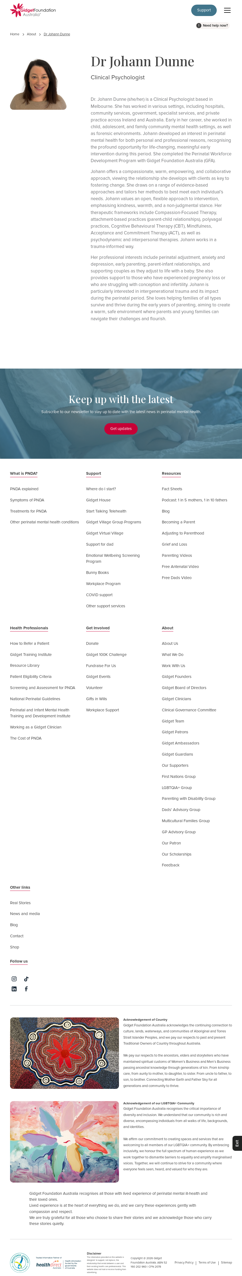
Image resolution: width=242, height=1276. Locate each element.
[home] (33, 10)
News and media (25, 914)
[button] (226, 10)
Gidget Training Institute (31, 655)
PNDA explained (24, 489)
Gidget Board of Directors (184, 688)
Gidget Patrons (175, 732)
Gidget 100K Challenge (106, 655)
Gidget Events (98, 677)
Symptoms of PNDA (27, 500)
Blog (166, 511)
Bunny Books (97, 573)
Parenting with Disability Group (188, 799)
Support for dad (100, 544)
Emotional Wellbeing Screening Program (113, 559)
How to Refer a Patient (29, 644)
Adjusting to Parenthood (183, 533)
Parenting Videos (177, 556)
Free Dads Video (176, 578)
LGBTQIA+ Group (177, 788)
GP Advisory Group (179, 832)
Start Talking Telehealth (106, 511)
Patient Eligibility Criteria (31, 677)
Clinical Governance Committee (189, 710)
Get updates (121, 429)
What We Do (172, 655)
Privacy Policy (184, 1262)
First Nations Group (179, 777)
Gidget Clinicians (176, 699)
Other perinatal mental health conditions (44, 522)
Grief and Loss (174, 544)
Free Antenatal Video (180, 567)
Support (204, 10)
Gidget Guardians (177, 754)
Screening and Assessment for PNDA (42, 688)
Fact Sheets (172, 489)
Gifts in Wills (96, 699)
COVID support (99, 595)
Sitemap (226, 1262)
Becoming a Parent (178, 522)
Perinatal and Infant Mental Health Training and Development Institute (40, 713)
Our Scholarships (176, 854)
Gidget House (98, 500)
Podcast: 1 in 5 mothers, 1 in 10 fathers (194, 500)
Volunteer (94, 688)
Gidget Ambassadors (180, 743)
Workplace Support (102, 710)
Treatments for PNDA (28, 511)
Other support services (105, 606)
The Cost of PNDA (26, 738)
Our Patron (171, 843)
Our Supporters (175, 765)
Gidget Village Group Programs (113, 522)
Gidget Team (173, 721)
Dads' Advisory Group (181, 810)
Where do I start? (101, 489)
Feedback (171, 865)
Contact (16, 936)
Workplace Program (103, 584)
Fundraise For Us (101, 666)
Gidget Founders (176, 677)
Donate (92, 644)
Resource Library (24, 666)
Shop (14, 947)
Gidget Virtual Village (104, 533)
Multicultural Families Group (186, 821)
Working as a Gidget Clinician (35, 727)
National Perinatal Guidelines (35, 699)
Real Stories (20, 903)
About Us (170, 644)
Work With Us (173, 666)
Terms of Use (207, 1262)
